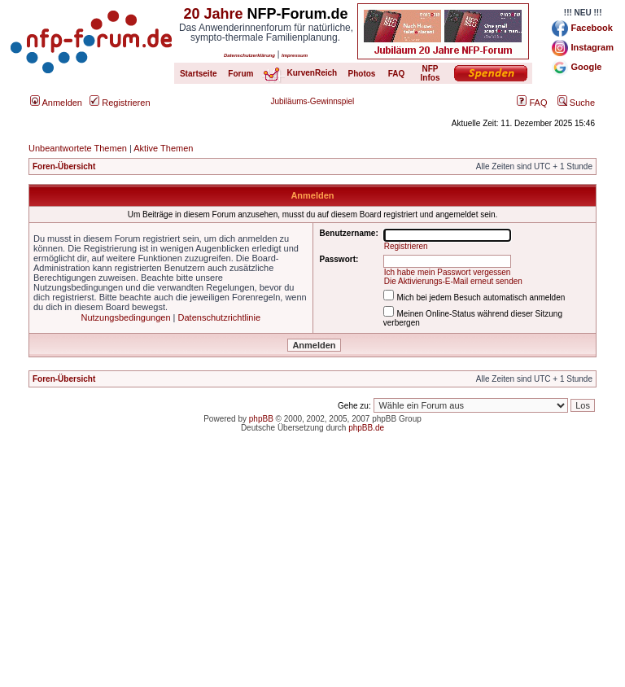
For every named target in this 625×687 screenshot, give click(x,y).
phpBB (261, 418)
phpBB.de (366, 427)
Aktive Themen (163, 148)
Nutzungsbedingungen (125, 317)
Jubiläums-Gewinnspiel (313, 101)
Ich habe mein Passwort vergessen (447, 272)
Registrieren (120, 102)
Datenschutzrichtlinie (219, 317)
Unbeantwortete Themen (77, 148)
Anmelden (56, 102)
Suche (576, 102)
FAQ (532, 102)
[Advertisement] (312, 573)
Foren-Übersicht (64, 166)
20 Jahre (213, 14)
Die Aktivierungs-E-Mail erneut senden (453, 281)
